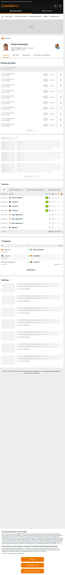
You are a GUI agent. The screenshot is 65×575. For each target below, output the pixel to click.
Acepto (32, 559)
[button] (55, 6)
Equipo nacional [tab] (54, 190)
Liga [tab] (3, 190)
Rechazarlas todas (32, 565)
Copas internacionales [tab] (35, 190)
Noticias (16, 55)
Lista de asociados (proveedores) (13, 553)
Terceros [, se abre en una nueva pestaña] (59, 543)
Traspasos (26, 55)
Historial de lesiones (42, 55)
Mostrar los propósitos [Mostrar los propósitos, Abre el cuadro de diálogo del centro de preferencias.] (32, 571)
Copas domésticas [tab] (16, 190)
